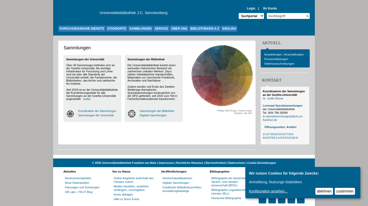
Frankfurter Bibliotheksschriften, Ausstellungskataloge (182, 189)
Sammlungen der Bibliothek (157, 110)
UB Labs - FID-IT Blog (79, 191)
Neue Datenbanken (77, 182)
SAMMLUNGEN (140, 28)
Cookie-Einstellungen (261, 162)
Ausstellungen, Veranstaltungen (284, 54)
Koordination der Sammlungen (97, 110)
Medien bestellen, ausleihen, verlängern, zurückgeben (131, 188)
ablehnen (324, 191)
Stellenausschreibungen (279, 63)
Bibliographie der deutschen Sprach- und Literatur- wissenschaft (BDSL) (228, 182)
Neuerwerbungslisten (78, 178)
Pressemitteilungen (276, 59)
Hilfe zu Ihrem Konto (126, 199)
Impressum (166, 162)
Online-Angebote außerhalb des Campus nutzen (134, 180)
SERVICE (161, 28)
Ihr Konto (270, 8)
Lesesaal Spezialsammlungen (282, 105)
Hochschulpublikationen (177, 178)
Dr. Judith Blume (273, 98)
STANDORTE (116, 28)
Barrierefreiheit (216, 162)
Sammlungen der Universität (96, 115)
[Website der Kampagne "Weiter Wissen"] (184, 156)
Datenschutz (236, 162)
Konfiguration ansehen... (268, 191)
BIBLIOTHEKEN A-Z (204, 28)
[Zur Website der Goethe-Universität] (79, 14)
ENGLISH (229, 28)
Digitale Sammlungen (153, 115)
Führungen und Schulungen (82, 187)
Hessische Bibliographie (226, 198)
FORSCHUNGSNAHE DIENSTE (82, 28)
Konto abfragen (123, 194)
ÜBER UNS (179, 28)
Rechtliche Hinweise (189, 162)
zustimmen (345, 191)
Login (251, 8)
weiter (86, 98)
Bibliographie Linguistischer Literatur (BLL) (228, 191)
